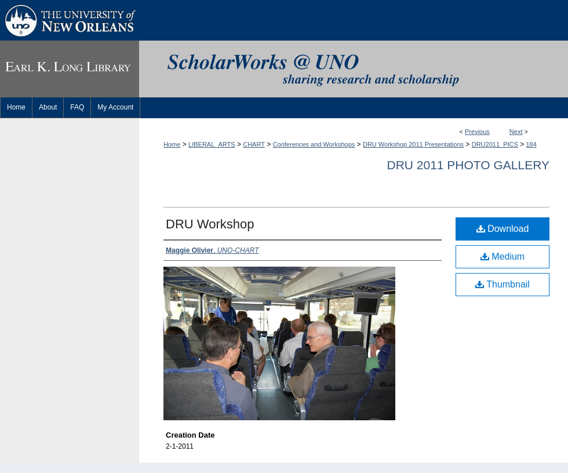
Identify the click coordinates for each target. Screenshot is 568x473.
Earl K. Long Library (69, 69)
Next (516, 131)
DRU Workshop (210, 224)
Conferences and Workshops (314, 144)
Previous (477, 131)
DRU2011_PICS (495, 144)
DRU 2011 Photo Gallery (468, 165)
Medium (502, 256)
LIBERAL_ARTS (211, 144)
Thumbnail (502, 284)
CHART (254, 144)
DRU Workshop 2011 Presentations (413, 144)
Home (171, 144)
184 (531, 144)
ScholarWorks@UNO (353, 69)
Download (502, 229)
